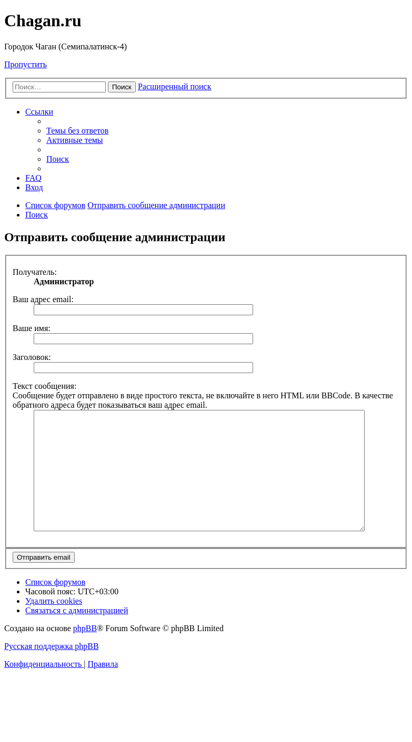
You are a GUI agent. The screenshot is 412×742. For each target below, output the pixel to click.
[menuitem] (77, 130)
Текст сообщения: (44, 386)
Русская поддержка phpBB (51, 669)
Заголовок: (32, 357)
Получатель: (35, 271)
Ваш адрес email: (43, 299)
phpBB (85, 651)
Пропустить (25, 64)
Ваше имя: (32, 328)
